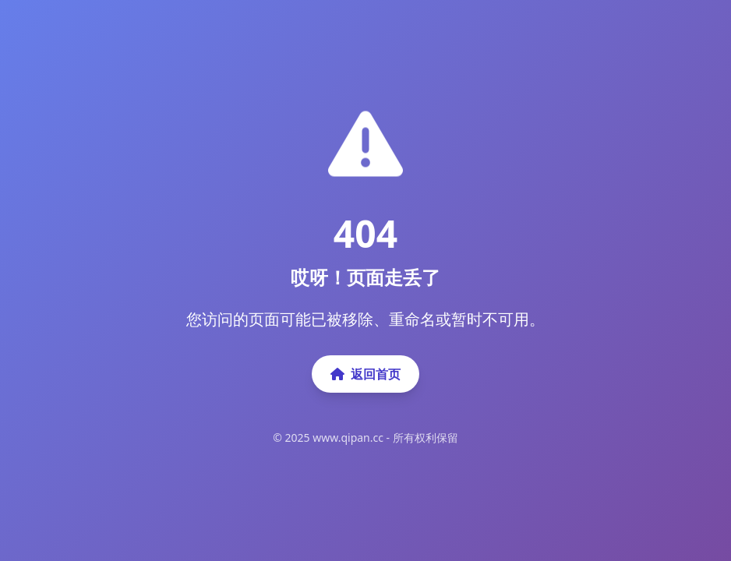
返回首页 (365, 374)
